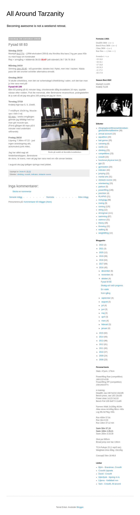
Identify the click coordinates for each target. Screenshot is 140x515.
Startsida (50, 197)
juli (102, 305)
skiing (101, 210)
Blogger (80, 507)
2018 (101, 260)
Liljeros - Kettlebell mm (108, 480)
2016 (101, 267)
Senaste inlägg (15, 197)
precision (102, 193)
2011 (101, 348)
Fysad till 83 (106, 282)
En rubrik (105, 289)
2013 (101, 341)
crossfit (27, 174)
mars (103, 321)
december (106, 271)
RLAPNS (102, 196)
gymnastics (103, 167)
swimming (102, 216)
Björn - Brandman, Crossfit (109, 467)
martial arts (103, 177)
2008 (101, 360)
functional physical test (108, 160)
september (106, 298)
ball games (103, 140)
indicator (34, 174)
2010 (101, 352)
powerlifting (103, 190)
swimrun (102, 220)
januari (104, 328)
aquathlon (102, 137)
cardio (101, 147)
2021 (101, 248)
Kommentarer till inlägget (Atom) (38, 202)
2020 (101, 252)
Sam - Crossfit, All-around (109, 484)
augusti (104, 302)
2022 (101, 245)
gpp (100, 163)
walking (101, 229)
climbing (20, 174)
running (101, 206)
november (106, 275)
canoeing (102, 144)
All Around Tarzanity (35, 13)
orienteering (103, 183)
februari (105, 324)
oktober (104, 278)
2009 (101, 356)
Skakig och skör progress (112, 285)
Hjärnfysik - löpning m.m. (109, 477)
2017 (101, 264)
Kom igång (105, 293)
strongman (103, 213)
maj (103, 313)
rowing (101, 203)
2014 (101, 337)
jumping (101, 173)
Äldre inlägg (83, 197)
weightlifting (103, 233)
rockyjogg (102, 200)
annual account (105, 134)
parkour (101, 187)
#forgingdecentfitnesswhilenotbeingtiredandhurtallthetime (113, 129)
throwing (102, 226)
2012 (101, 344)
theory (101, 223)
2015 (101, 333)
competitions (103, 153)
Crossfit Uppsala (105, 470)
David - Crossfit (105, 474)
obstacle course (45, 174)
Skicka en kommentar (22, 191)
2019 (101, 256)
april (103, 317)
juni (103, 309)
